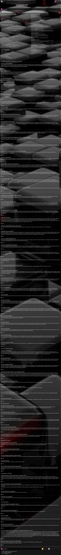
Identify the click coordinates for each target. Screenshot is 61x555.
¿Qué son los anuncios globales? (6, 54)
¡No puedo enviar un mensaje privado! (36, 24)
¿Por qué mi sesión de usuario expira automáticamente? (9, 21)
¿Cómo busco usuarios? (34, 36)
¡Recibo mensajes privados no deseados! (37, 25)
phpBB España (10, 552)
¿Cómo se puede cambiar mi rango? (6, 32)
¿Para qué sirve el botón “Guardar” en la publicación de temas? (10, 45)
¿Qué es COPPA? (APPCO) (5, 16)
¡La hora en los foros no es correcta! (6, 27)
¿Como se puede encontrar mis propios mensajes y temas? (39, 37)
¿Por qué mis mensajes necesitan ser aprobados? (8, 46)
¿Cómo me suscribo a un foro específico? (37, 42)
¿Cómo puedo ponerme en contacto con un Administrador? (39, 53)
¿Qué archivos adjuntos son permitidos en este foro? (38, 46)
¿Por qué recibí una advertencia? (6, 43)
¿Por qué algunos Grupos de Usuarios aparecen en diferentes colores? (41, 19)
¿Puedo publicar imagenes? (5, 53)
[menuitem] (2, 1)
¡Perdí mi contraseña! (4, 20)
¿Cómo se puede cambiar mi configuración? (7, 25)
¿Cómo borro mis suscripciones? (36, 43)
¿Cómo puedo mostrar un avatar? (6, 31)
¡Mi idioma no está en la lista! (5, 29)
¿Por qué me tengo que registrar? (6, 15)
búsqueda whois (19, 532)
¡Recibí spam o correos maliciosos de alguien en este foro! (39, 26)
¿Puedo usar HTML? (4, 51)
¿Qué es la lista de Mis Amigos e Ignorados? (37, 29)
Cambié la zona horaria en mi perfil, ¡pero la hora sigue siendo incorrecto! (11, 28)
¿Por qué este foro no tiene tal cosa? (36, 51)
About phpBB (16, 519)
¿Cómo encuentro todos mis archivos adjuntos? (38, 47)
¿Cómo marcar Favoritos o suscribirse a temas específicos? (40, 41)
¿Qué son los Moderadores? (35, 16)
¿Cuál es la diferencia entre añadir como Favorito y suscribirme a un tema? (42, 40)
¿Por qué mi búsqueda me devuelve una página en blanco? (39, 35)
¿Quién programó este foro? (35, 50)
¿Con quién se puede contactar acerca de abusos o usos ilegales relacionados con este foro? (44, 52)
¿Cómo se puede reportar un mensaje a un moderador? (9, 44)
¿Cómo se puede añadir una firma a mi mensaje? (8, 38)
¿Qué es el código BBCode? (5, 50)
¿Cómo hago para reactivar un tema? (6, 47)
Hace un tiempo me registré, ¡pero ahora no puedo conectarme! (10, 19)
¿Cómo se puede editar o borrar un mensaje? (7, 37)
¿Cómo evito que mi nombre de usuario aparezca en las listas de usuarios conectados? (13, 26)
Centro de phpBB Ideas (46, 525)
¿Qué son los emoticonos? (5, 52)
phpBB (49, 159)
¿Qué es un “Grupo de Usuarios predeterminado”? (38, 20)
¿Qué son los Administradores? (35, 15)
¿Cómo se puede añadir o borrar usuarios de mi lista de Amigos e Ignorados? (42, 30)
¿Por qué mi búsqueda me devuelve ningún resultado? (39, 34)
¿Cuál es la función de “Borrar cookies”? (7, 22)
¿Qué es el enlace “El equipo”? (35, 21)
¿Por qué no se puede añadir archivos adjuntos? (8, 42)
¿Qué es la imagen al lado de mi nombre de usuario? (8, 30)
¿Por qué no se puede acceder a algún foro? (7, 41)
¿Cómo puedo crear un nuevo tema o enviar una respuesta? (9, 36)
